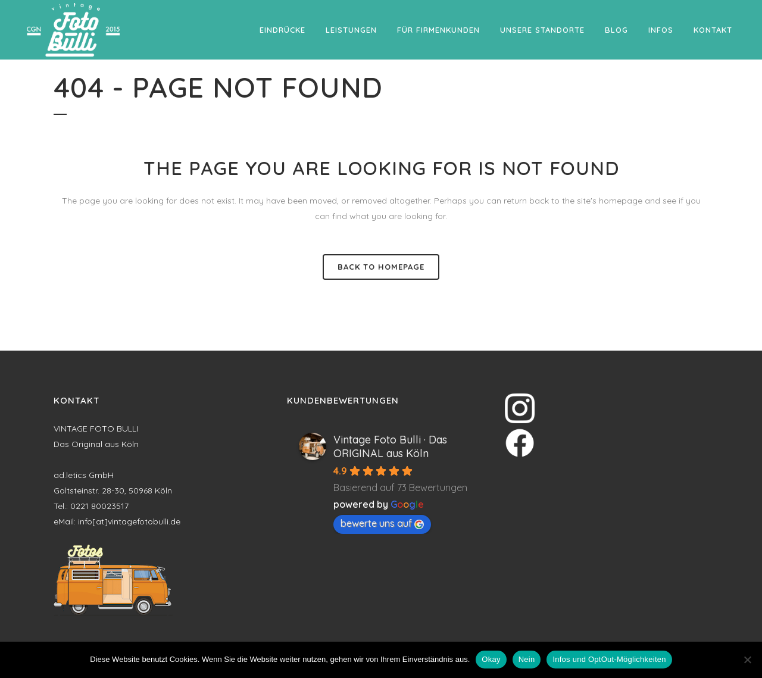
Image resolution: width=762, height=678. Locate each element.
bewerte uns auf (382, 523)
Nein (527, 659)
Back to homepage (381, 266)
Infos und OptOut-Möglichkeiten (609, 659)
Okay (491, 659)
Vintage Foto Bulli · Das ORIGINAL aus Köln (390, 446)
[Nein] (747, 659)
